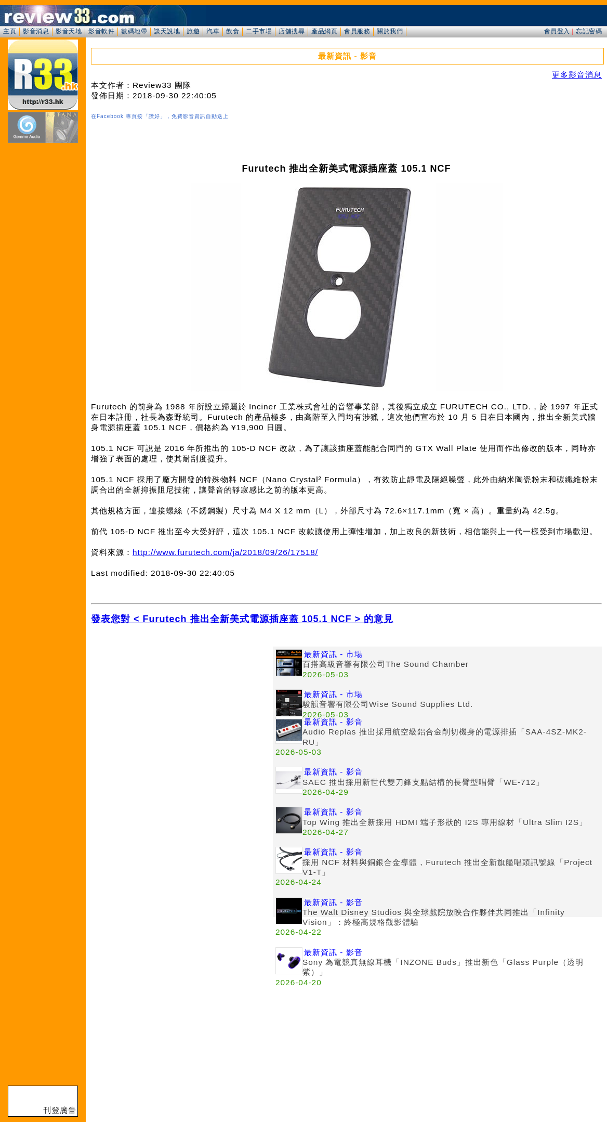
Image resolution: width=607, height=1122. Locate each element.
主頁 (9, 31)
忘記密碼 (589, 31)
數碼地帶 (134, 31)
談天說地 (167, 31)
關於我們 (390, 31)
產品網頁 (324, 31)
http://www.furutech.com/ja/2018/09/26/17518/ (225, 552)
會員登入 (557, 31)
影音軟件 (101, 31)
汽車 (212, 31)
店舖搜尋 (292, 31)
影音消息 (36, 31)
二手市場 (259, 31)
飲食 (232, 31)
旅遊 (193, 31)
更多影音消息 (577, 74)
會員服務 (357, 31)
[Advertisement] (182, 719)
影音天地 (69, 31)
